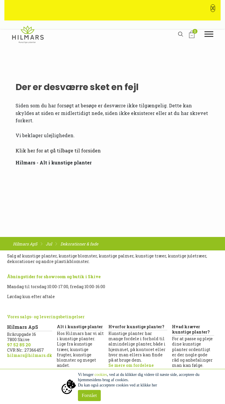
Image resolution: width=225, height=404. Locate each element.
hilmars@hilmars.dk (29, 355)
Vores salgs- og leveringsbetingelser (46, 316)
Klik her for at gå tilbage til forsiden (58, 150)
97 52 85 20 (19, 345)
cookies (101, 374)
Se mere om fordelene (131, 365)
